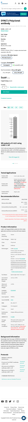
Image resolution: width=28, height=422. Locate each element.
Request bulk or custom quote (17, 87)
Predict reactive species (16, 271)
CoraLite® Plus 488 (18, 65)
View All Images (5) (14, 157)
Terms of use (21, 407)
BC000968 (22, 258)
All (8, 107)
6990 (12, 299)
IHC (16, 107)
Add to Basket (6, 92)
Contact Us (6, 407)
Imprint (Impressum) (15, 410)
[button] (24, 418)
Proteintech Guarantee (6, 98)
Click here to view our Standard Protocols (11, 379)
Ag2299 (16, 248)
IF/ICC (21, 107)
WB (12, 107)
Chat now (23, 14)
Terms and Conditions (11, 409)
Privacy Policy (13, 407)
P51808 (12, 316)
